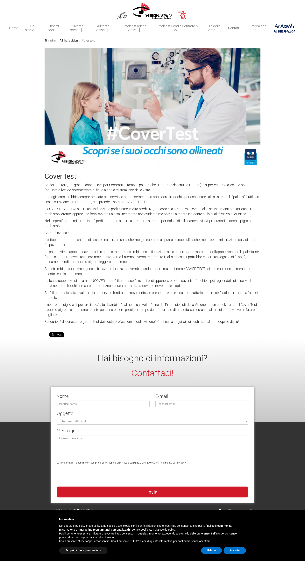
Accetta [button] (235, 550)
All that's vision (69, 40)
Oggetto (65, 413)
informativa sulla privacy (173, 462)
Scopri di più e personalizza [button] (83, 550)
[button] (244, 519)
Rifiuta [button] (211, 550)
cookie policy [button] (167, 529)
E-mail (161, 396)
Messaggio (68, 431)
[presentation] (86, 476)
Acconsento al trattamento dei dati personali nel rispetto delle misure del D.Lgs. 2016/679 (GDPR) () (122, 462)
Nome (63, 396)
